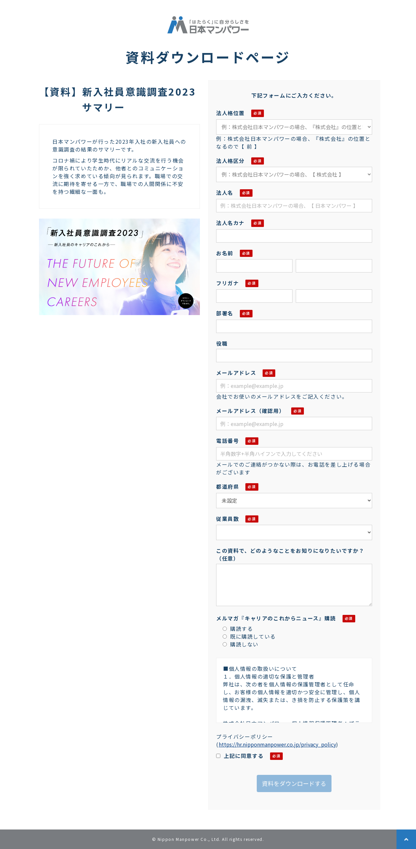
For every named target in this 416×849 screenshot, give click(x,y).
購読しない (241, 644)
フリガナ (227, 283)
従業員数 (227, 519)
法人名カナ (230, 223)
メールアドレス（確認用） (250, 411)
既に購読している (249, 636)
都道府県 (227, 486)
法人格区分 (230, 161)
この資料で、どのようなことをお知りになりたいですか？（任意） (290, 554)
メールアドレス (236, 373)
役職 (222, 343)
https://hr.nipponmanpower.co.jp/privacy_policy (277, 744)
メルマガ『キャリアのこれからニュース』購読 (276, 618)
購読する (238, 628)
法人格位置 (230, 113)
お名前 (224, 253)
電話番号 (227, 440)
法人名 (224, 192)
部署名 (224, 313)
